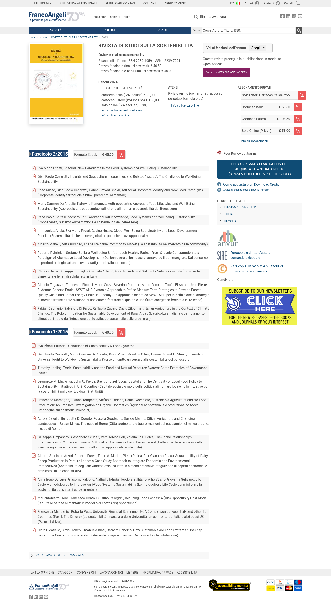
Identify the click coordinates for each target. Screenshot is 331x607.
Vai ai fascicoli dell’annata (226, 48)
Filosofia (230, 221)
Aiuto (127, 17)
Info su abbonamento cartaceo (121, 110)
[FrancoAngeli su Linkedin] (288, 17)
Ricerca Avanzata (213, 17)
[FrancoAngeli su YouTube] (300, 17)
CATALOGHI (65, 572)
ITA (232, 3)
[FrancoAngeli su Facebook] (282, 17)
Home (32, 37)
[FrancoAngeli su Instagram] (294, 17)
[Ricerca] (299, 30)
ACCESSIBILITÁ (187, 572)
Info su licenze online (115, 115)
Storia (228, 214)
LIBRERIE (132, 572)
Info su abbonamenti (254, 141)
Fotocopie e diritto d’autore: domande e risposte (250, 255)
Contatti (115, 17)
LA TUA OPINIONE (42, 572)
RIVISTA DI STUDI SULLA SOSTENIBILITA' (74, 37)
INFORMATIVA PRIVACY (158, 572)
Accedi (249, 3)
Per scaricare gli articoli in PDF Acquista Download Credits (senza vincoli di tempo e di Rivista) (260, 169)
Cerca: (196, 30)
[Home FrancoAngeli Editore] (57, 17)
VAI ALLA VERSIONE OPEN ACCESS (226, 72)
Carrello (289, 3)
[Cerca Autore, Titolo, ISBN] (249, 30)
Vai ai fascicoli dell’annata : (60, 555)
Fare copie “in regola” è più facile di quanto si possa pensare (257, 268)
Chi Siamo (100, 17)
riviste (43, 37)
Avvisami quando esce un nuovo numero (246, 189)
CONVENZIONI (86, 572)
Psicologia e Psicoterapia (241, 206)
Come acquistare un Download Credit (251, 184)
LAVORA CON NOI (111, 572)
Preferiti (269, 3)
